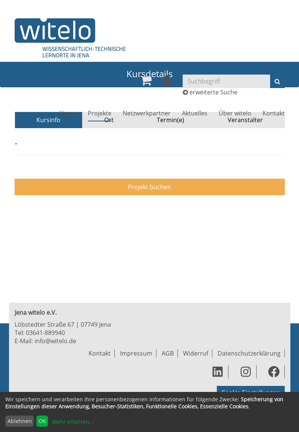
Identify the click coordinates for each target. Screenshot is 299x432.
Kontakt (274, 113)
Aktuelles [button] (194, 113)
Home (68, 113)
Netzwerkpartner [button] (147, 113)
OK (42, 421)
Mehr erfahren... (73, 421)
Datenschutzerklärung (249, 353)
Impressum (136, 353)
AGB (168, 353)
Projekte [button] (99, 113)
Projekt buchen (149, 187)
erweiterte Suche (213, 92)
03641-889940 (45, 333)
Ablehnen (20, 421)
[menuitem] (146, 81)
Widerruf (195, 353)
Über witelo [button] (235, 113)
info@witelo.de (55, 341)
